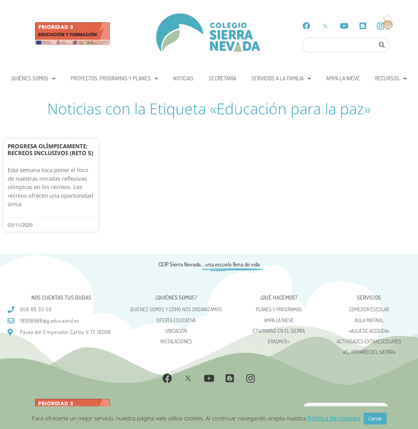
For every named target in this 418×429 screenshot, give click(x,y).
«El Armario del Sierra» (369, 352)
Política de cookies (333, 418)
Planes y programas (279, 309)
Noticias (183, 78)
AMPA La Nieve (343, 78)
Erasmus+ (279, 341)
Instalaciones (176, 341)
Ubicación (176, 331)
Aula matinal (369, 320)
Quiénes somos (33, 78)
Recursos (391, 78)
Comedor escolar (369, 309)
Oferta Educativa (176, 320)
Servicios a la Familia (281, 78)
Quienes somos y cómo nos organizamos (176, 309)
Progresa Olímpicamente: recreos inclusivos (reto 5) (50, 149)
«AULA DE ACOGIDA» (369, 331)
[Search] (381, 45)
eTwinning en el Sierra (279, 331)
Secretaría (222, 78)
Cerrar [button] (375, 418)
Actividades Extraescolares (369, 341)
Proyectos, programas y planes (114, 78)
